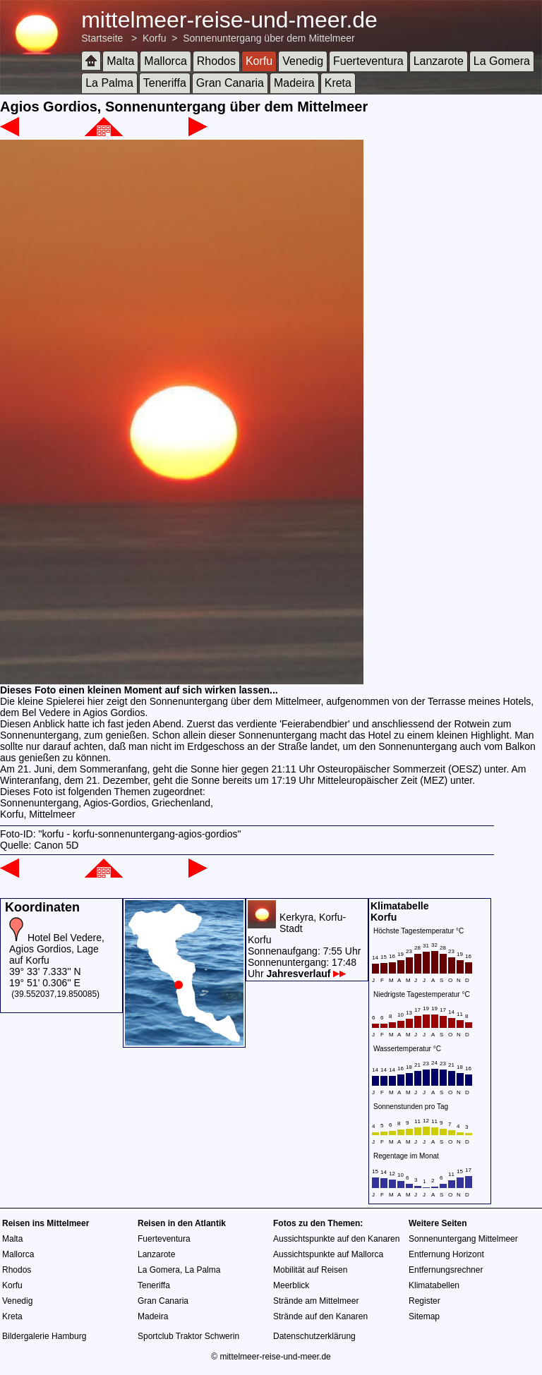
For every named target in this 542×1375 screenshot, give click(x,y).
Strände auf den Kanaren (320, 1316)
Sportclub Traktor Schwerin (188, 1336)
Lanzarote (439, 61)
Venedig (302, 61)
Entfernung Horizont (446, 1254)
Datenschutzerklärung (314, 1336)
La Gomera (502, 61)
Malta (120, 61)
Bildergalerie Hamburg (44, 1336)
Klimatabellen (434, 1285)
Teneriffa (164, 83)
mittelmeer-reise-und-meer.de (229, 19)
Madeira (294, 83)
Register (424, 1301)
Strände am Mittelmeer (316, 1301)
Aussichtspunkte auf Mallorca (328, 1254)
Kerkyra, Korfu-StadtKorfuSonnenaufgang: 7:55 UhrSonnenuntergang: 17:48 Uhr (304, 945)
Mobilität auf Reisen (310, 1270)
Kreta (338, 83)
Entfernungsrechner (446, 1270)
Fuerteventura (368, 61)
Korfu (154, 38)
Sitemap (424, 1316)
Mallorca (165, 61)
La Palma (109, 83)
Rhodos (216, 61)
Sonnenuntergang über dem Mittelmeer (269, 38)
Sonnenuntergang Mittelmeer (463, 1239)
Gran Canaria (230, 83)
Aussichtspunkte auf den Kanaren (336, 1239)
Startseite (102, 38)
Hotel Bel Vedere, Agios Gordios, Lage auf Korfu (56, 949)
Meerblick (291, 1285)
